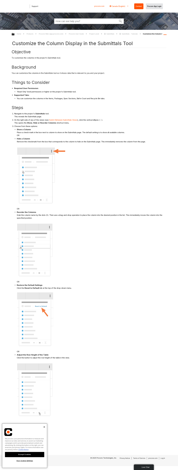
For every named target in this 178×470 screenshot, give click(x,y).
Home (19, 34)
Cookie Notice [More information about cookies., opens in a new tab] (23, 449)
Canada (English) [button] (118, 6)
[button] (120, 20)
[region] (24, 445)
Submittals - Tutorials (128, 34)
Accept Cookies (24, 454)
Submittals (109, 34)
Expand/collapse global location (164, 33)
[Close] (44, 427)
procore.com (99, 6)
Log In (163, 458)
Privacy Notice (125, 458)
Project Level (94, 34)
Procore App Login (154, 6)
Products (30, 34)
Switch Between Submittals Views (63, 120)
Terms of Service (139, 458)
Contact (139, 6)
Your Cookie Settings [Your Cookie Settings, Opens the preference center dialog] (24, 461)
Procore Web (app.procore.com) (51, 34)
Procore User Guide (76, 34)
